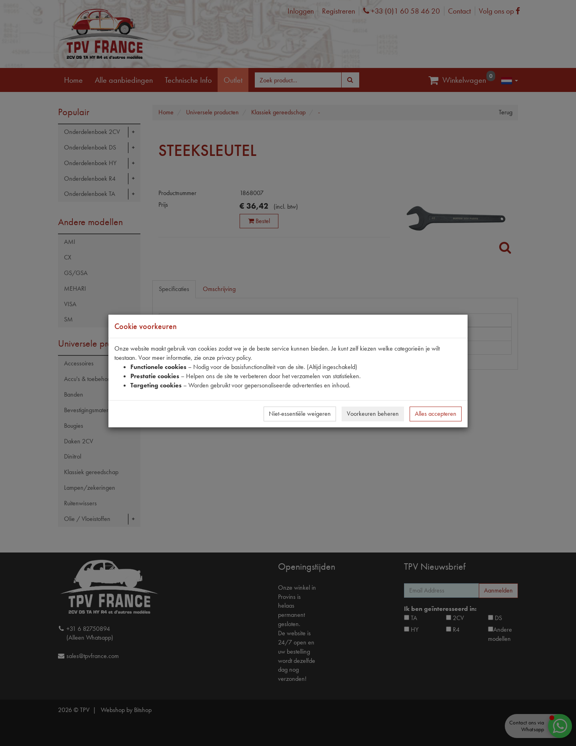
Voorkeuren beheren (373, 413)
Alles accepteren (435, 413)
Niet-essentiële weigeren (300, 413)
